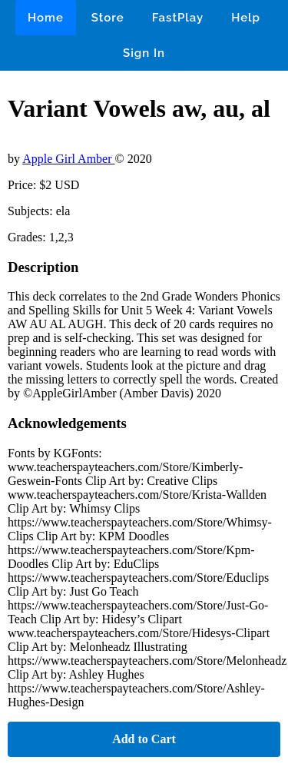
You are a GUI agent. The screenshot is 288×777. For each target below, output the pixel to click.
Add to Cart (144, 738)
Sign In (144, 53)
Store (107, 18)
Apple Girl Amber (68, 158)
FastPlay (178, 18)
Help (245, 18)
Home (46, 18)
